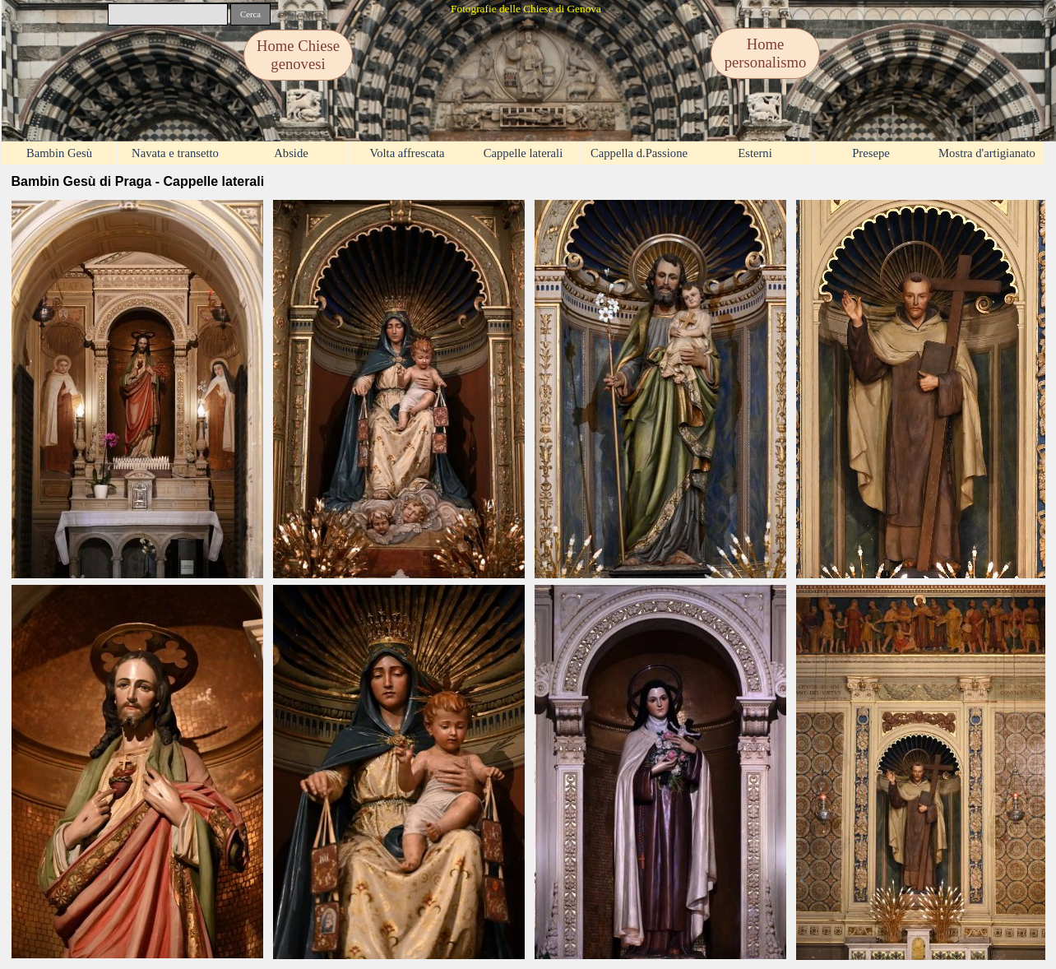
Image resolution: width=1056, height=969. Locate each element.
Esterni (755, 153)
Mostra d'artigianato (986, 153)
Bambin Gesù (59, 153)
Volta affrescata (406, 153)
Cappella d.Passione (639, 153)
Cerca (250, 14)
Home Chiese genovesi (298, 54)
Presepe (871, 153)
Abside (291, 153)
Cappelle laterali (523, 153)
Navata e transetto (175, 153)
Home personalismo (766, 53)
